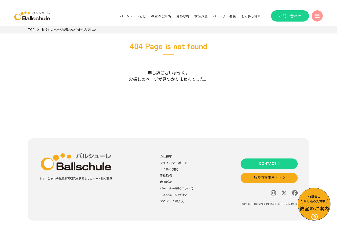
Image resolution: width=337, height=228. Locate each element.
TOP (31, 29)
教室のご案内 (160, 16)
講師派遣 (200, 16)
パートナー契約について (176, 188)
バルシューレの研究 (173, 194)
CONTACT (269, 163)
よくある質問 (250, 16)
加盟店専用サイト (269, 177)
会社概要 (166, 156)
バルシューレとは (132, 16)
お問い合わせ (289, 15)
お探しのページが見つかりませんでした (70, 29)
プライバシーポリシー (175, 163)
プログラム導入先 (172, 201)
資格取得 (182, 16)
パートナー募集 (223, 16)
